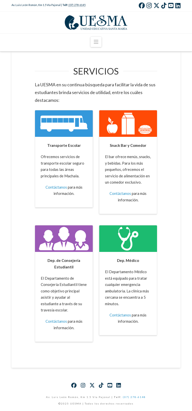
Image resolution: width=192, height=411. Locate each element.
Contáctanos (56, 187)
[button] (96, 42)
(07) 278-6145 (77, 5)
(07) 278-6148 (134, 396)
